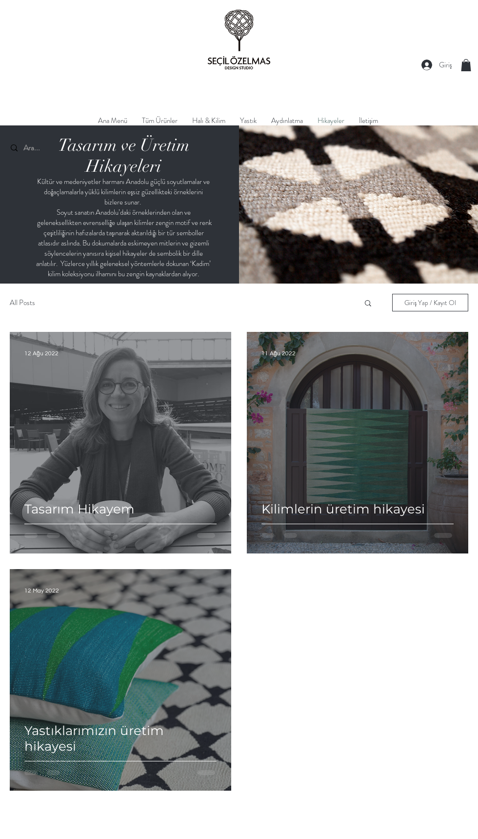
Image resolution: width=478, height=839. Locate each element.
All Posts (22, 303)
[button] (466, 65)
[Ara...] (63, 148)
